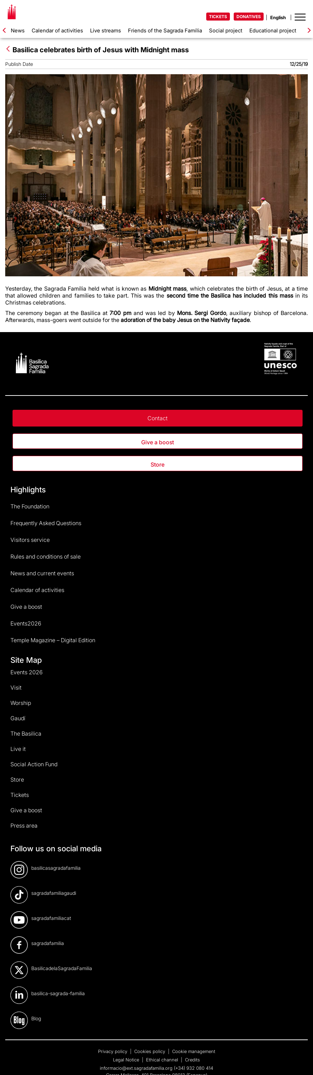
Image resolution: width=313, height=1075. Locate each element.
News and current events (42, 573)
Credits (192, 1059)
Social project (225, 30)
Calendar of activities (57, 30)
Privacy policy (113, 1051)
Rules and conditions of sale (45, 556)
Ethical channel (162, 1059)
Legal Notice (127, 1059)
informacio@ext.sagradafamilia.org (136, 1068)
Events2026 (25, 623)
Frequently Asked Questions (45, 523)
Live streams (105, 30)
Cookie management (193, 1051)
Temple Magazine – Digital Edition (52, 640)
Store (157, 464)
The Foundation (29, 506)
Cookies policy (150, 1051)
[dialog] (300, 1061)
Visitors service (30, 539)
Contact (157, 418)
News (18, 30)
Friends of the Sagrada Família (165, 30)
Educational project (272, 30)
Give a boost (157, 442)
